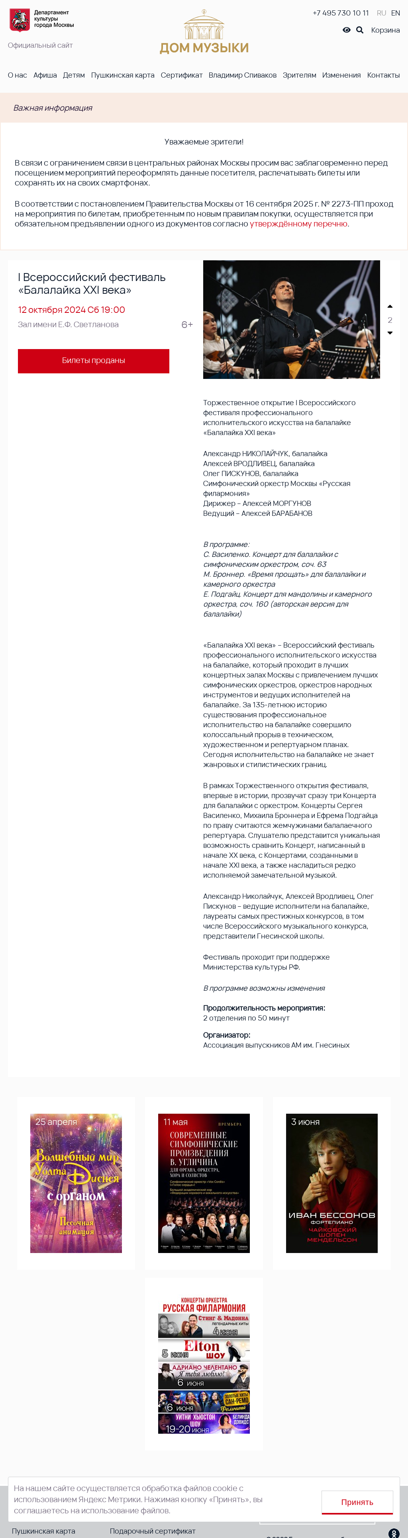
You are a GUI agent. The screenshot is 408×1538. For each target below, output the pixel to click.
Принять (357, 1502)
